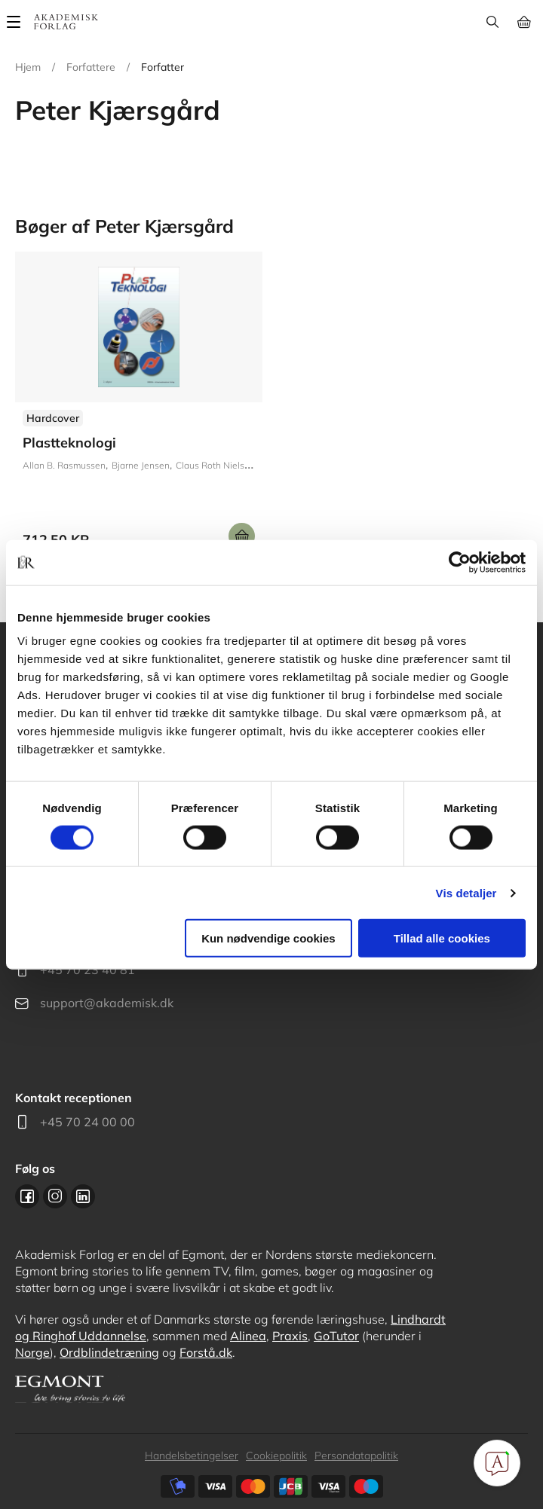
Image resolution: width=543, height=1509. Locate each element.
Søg (492, 22)
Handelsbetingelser (191, 1455)
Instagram (55, 1196)
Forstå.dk (205, 1352)
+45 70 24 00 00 (87, 1121)
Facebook (27, 1196)
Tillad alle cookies (442, 938)
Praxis (290, 1335)
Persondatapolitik (356, 1455)
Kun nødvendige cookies (268, 938)
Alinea (248, 1335)
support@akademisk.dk (106, 1002)
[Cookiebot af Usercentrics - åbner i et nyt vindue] (460, 562)
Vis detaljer (466, 892)
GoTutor (336, 1335)
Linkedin (83, 1196)
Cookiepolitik (276, 1455)
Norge (32, 1352)
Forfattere (90, 67)
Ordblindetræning (109, 1352)
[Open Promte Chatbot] (497, 1463)
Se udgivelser (138, 406)
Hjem (28, 67)
